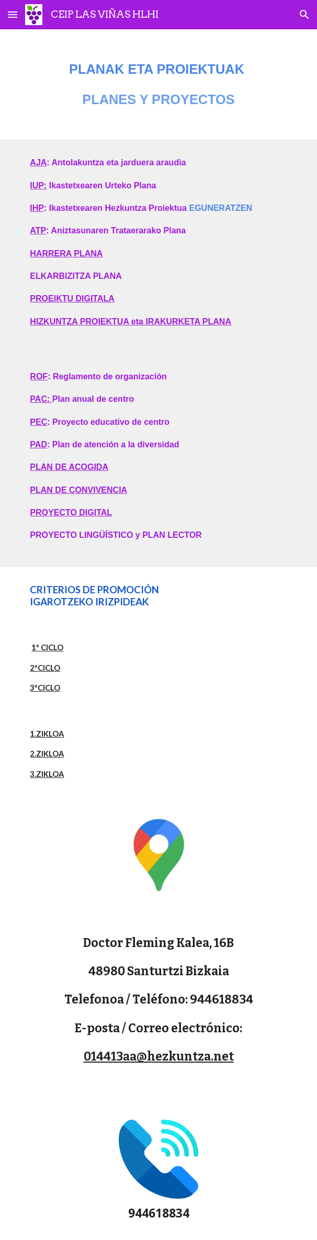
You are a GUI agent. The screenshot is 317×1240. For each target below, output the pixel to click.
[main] (158, 84)
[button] (12, 14)
